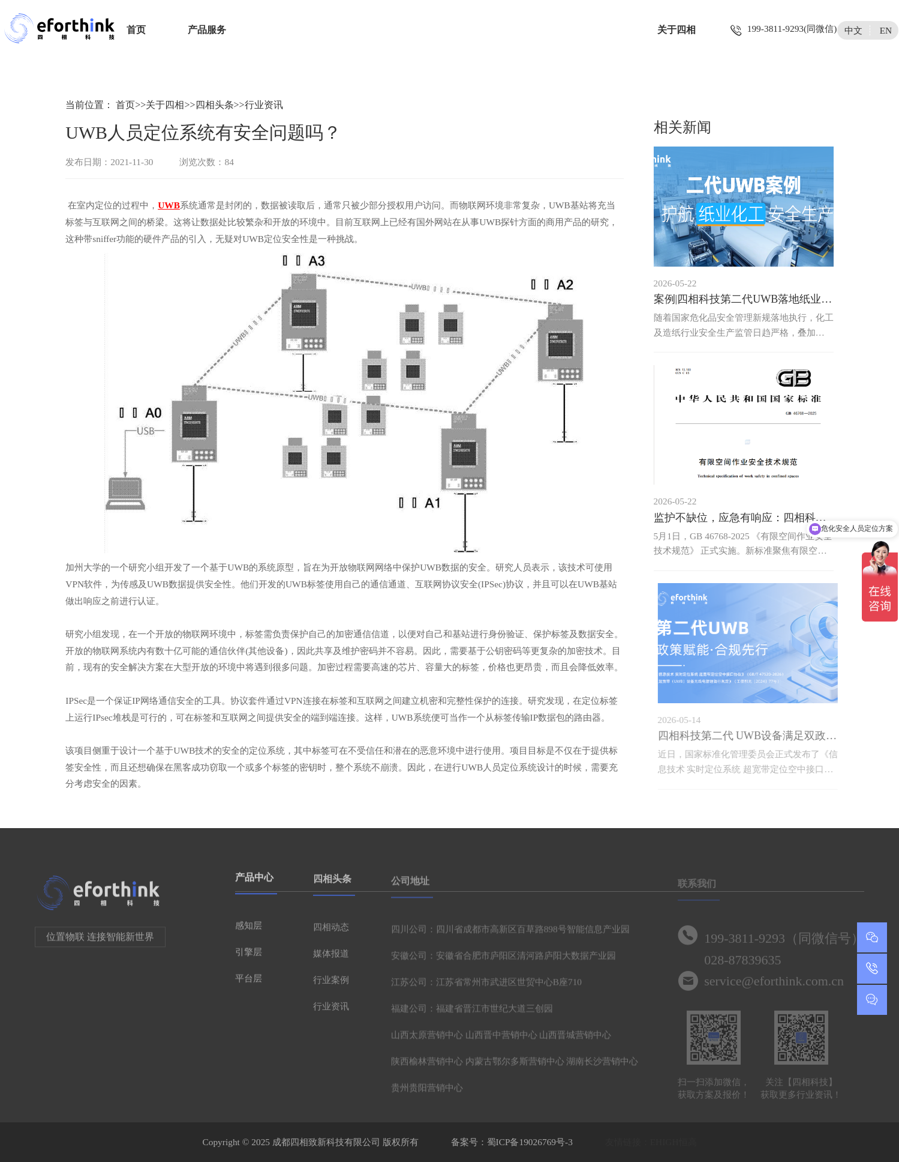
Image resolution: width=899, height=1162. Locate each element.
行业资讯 (264, 105)
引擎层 (248, 956)
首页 (136, 30)
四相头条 (215, 105)
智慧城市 (538, 30)
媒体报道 (331, 958)
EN (886, 30)
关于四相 (676, 30)
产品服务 (207, 30)
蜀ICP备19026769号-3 (530, 1142)
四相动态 (331, 932)
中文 (853, 30)
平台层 (248, 982)
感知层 (248, 929)
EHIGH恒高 (673, 1142)
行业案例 (331, 984)
